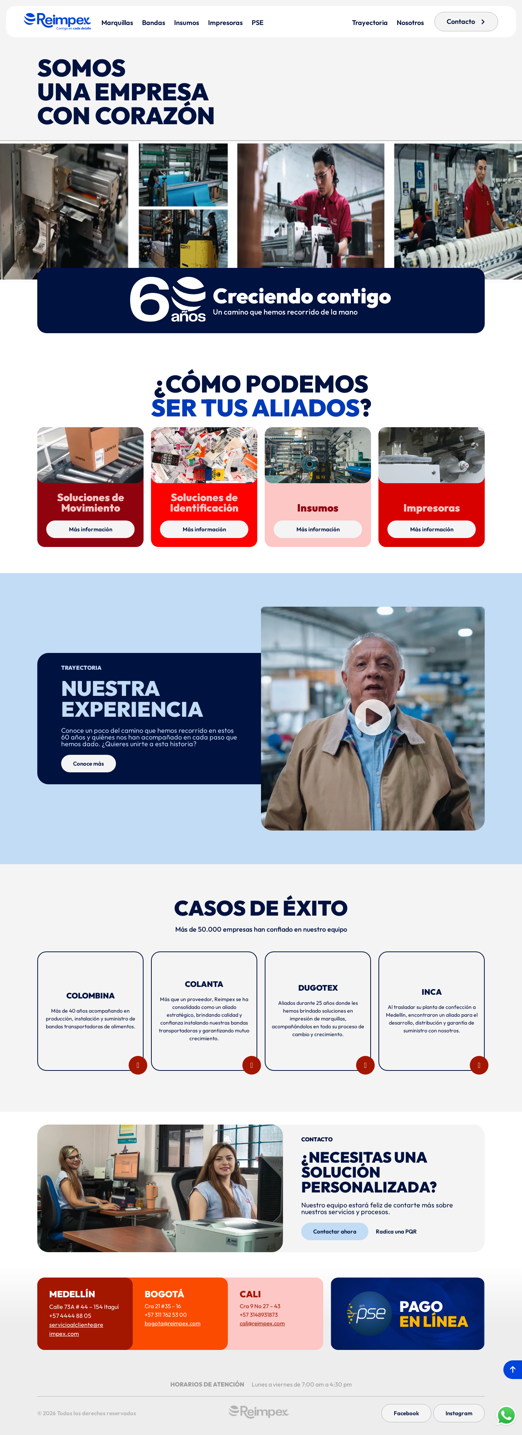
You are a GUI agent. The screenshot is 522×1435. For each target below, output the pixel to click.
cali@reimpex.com (262, 1323)
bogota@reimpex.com (173, 1323)
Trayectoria (370, 22)
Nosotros (410, 22)
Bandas (153, 22)
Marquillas (117, 22)
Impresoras (225, 22)
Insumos (186, 22)
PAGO (433, 1314)
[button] (373, 719)
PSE (258, 22)
